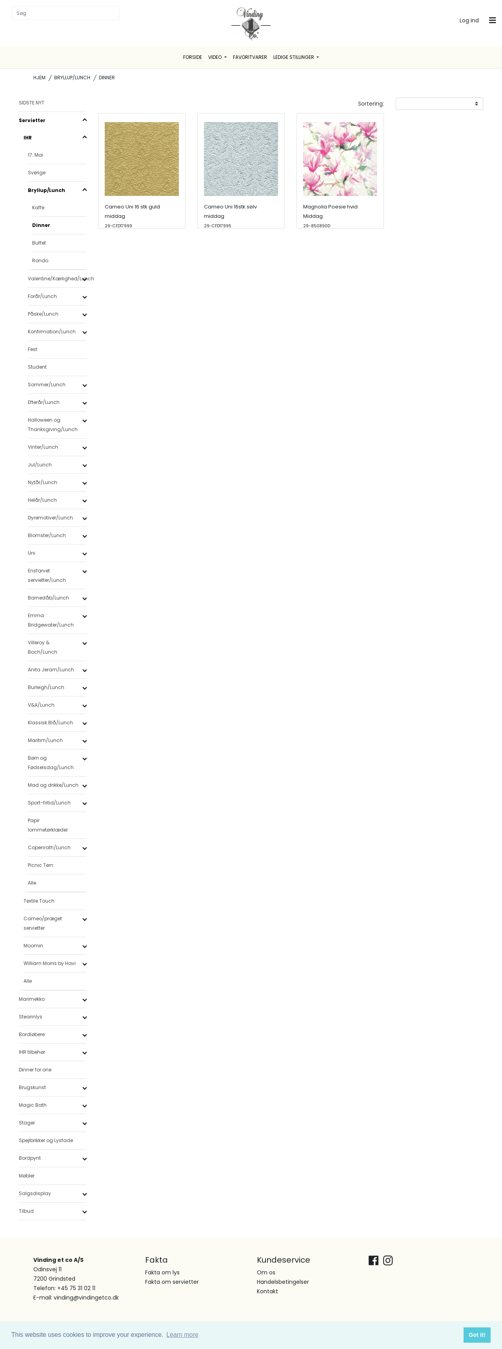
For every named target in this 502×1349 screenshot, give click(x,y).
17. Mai (35, 155)
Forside (192, 57)
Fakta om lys (162, 1272)
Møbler (27, 1175)
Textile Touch (39, 901)
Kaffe (38, 207)
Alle (32, 882)
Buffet (39, 242)
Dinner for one (35, 1069)
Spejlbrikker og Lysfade (46, 1140)
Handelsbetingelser (283, 1282)
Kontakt (267, 1291)
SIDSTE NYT (31, 102)
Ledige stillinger (294, 57)
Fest (32, 349)
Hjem (39, 77)
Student (37, 367)
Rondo (40, 260)
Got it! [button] (477, 1335)
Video (215, 57)
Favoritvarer (250, 57)
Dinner (41, 225)
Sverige (36, 172)
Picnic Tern (40, 865)
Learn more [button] (182, 1334)
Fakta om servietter (172, 1282)
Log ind (469, 20)
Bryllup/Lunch (72, 77)
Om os (266, 1272)
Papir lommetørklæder (48, 825)
